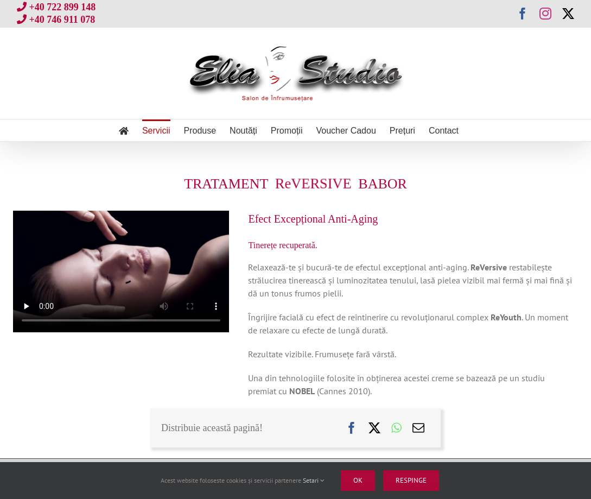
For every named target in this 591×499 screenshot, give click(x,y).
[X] (374, 428)
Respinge (411, 480)
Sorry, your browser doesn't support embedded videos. (121, 271)
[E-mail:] (418, 428)
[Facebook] (351, 428)
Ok (358, 480)
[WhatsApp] (396, 428)
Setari (314, 480)
